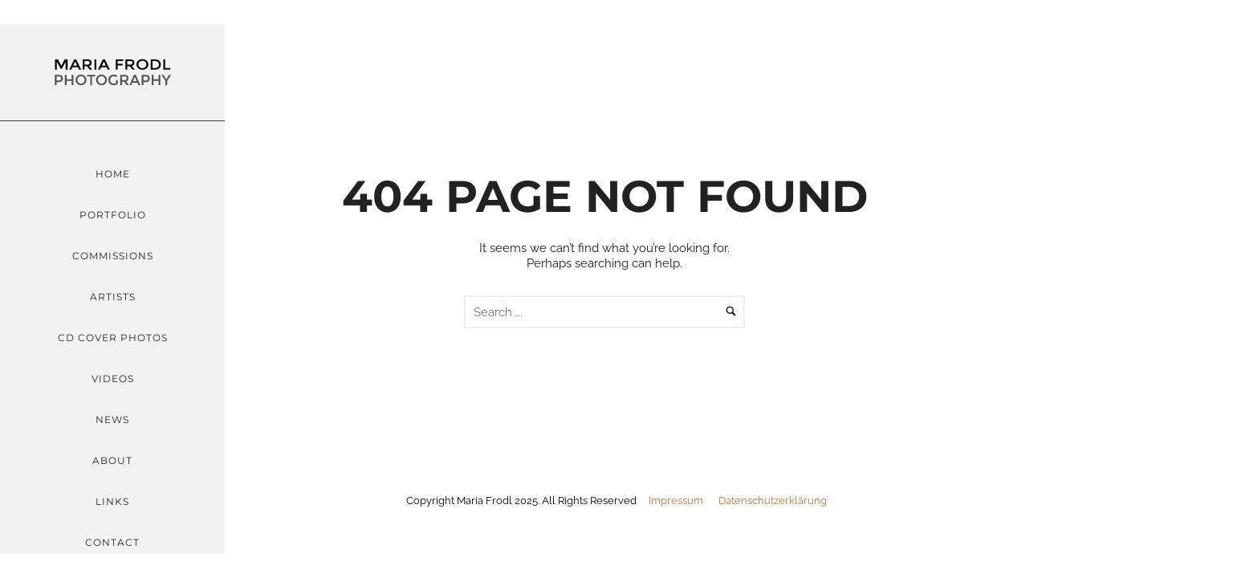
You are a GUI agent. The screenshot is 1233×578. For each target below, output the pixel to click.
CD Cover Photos (113, 338)
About (112, 460)
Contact (112, 542)
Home (113, 174)
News (112, 419)
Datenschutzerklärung (772, 501)
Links (112, 501)
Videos (113, 378)
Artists (113, 297)
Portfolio (112, 215)
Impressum (676, 501)
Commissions (112, 256)
